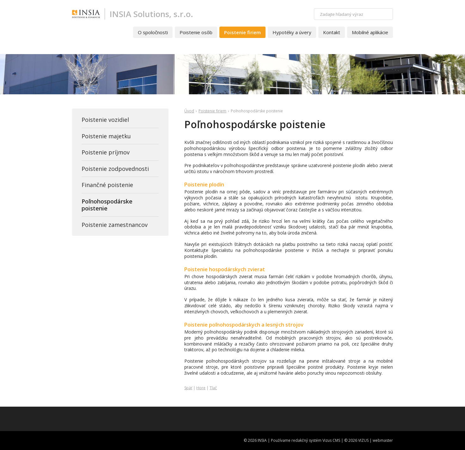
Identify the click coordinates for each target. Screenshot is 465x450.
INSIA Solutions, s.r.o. (151, 14)
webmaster (383, 440)
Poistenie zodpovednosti (115, 168)
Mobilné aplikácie (370, 32)
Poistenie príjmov (106, 152)
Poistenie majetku (106, 136)
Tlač (213, 388)
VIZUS (363, 440)
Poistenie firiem (242, 32)
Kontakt (331, 32)
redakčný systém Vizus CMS (315, 440)
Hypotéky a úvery (291, 32)
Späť (188, 388)
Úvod (189, 111)
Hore (200, 388)
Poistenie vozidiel (105, 119)
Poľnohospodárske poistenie (107, 204)
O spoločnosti (153, 32)
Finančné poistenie (107, 185)
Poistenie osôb (196, 32)
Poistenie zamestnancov (115, 224)
